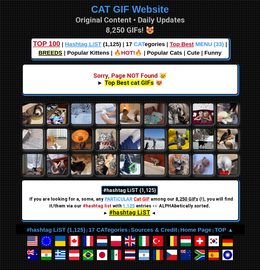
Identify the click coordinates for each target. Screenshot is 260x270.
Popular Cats (164, 53)
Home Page (196, 230)
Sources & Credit (154, 230)
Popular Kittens (88, 53)
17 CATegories (108, 230)
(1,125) (93, 44)
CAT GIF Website (130, 9)
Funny (213, 53)
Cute (193, 53)
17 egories (145, 44)
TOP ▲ (224, 230)
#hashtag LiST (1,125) (56, 230)
